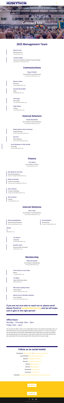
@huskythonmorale (34, 361)
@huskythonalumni (34, 359)
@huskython (28, 353)
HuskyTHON (35, 369)
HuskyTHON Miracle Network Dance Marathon (35, 375)
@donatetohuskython (41, 353)
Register (32, 393)
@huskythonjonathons (36, 356)
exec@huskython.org (31, 308)
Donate (32, 385)
